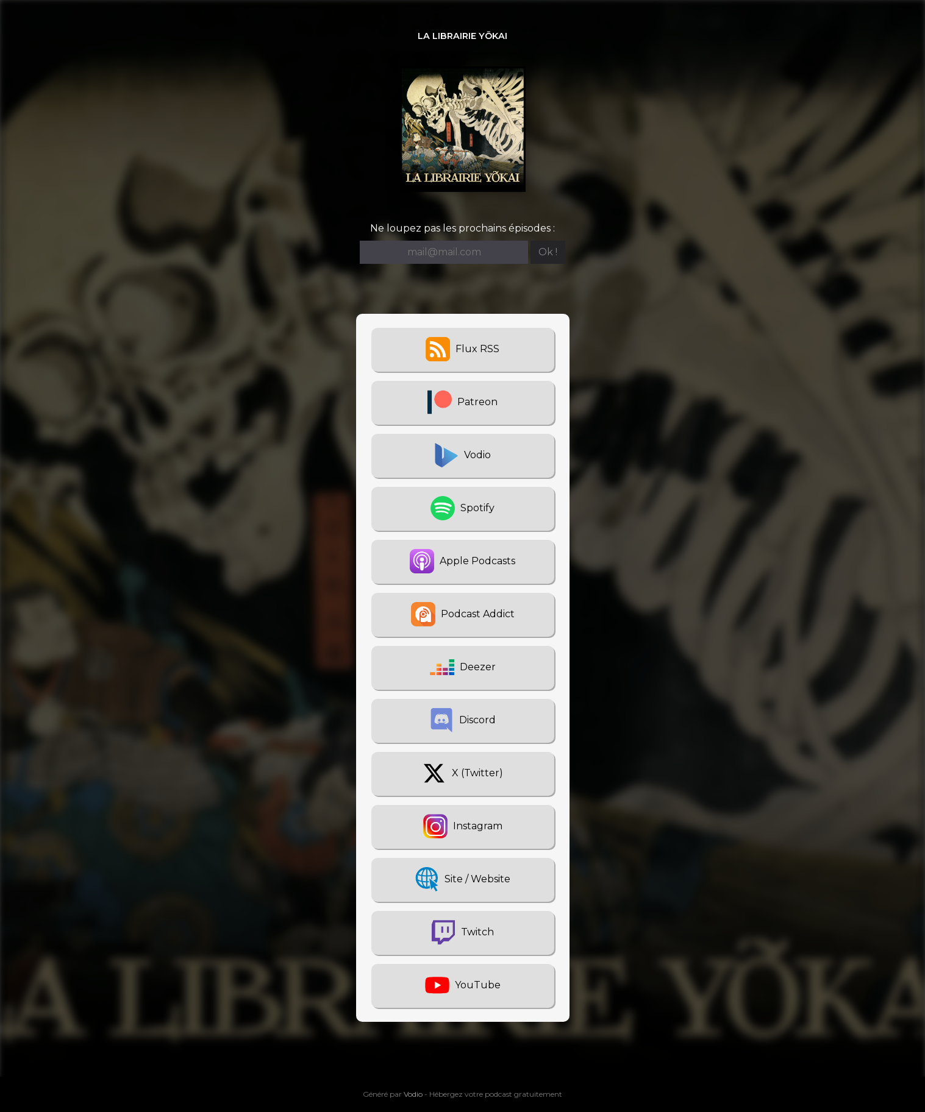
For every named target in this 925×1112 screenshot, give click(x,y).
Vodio (413, 1094)
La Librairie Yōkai (462, 35)
